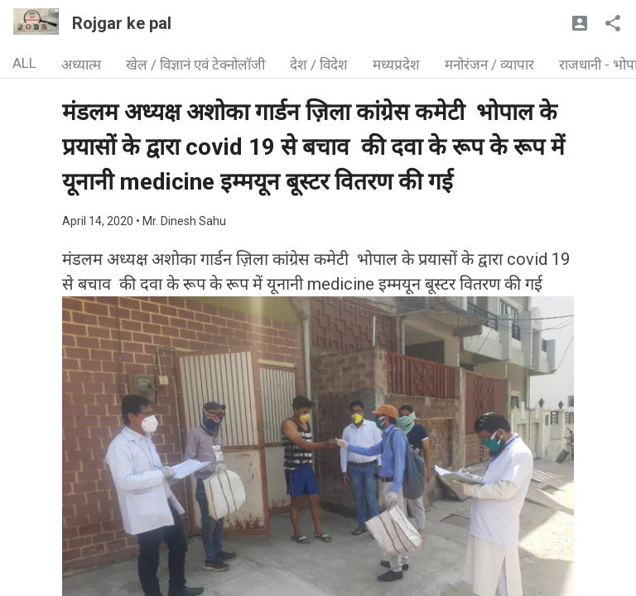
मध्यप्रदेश (396, 64)
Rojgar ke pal (121, 23)
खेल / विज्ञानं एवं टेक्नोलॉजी (195, 64)
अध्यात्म (81, 64)
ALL (24, 63)
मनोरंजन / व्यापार (489, 64)
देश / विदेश (319, 64)
